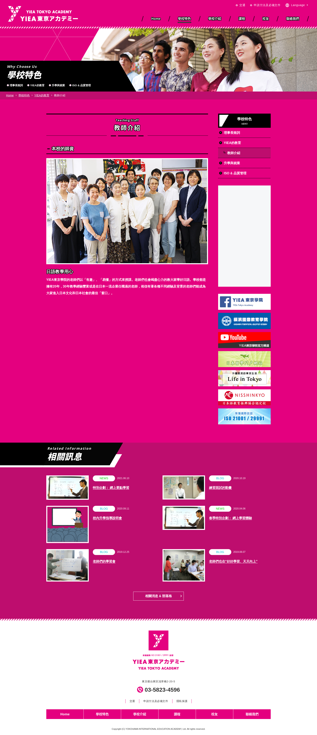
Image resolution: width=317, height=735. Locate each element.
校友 (214, 714)
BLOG (220, 478)
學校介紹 (139, 714)
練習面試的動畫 (220, 487)
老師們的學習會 (104, 561)
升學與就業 (58, 85)
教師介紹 (233, 153)
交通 (242, 5)
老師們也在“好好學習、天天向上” (233, 561)
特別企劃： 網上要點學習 (111, 487)
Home (10, 95)
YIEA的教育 (37, 85)
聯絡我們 (252, 714)
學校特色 (24, 95)
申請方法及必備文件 (267, 5)
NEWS (104, 478)
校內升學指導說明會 (107, 518)
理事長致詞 (16, 85)
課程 (177, 714)
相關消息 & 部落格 (158, 596)
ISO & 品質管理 (81, 85)
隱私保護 (182, 701)
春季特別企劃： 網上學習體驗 (230, 518)
